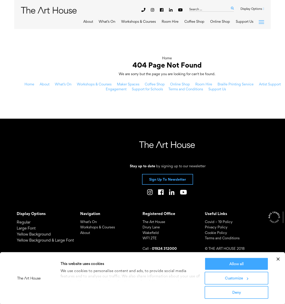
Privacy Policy (216, 227)
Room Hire (170, 21)
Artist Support (270, 84)
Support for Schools (147, 89)
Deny (236, 292)
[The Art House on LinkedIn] (171, 9)
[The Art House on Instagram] (153, 9)
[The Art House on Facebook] (162, 9)
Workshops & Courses (138, 21)
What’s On (107, 21)
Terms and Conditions (185, 89)
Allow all (236, 263)
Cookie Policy (216, 232)
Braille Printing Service (236, 84)
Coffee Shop (194, 21)
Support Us (244, 21)
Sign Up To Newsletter (167, 179)
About (88, 21)
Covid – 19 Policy (219, 221)
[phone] (143, 9)
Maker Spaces (128, 84)
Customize (236, 278)
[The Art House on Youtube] (180, 9)
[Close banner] (278, 259)
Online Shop (220, 21)
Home (167, 58)
